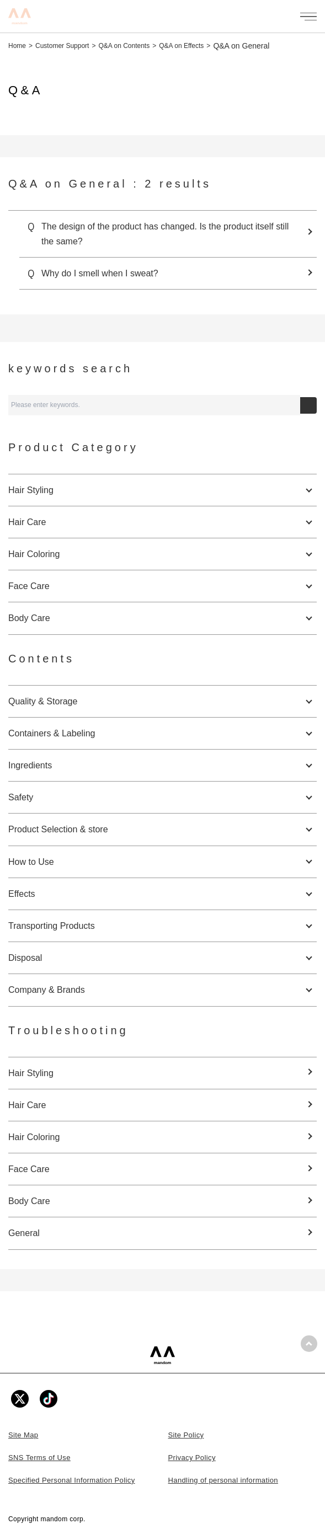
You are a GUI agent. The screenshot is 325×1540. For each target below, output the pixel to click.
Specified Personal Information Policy (71, 1480)
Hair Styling (31, 1073)
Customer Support (62, 46)
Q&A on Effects (181, 46)
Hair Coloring (34, 1137)
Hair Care (27, 1105)
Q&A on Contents (124, 46)
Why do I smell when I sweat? (99, 273)
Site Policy (186, 1435)
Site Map (23, 1435)
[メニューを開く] (308, 16)
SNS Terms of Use (39, 1457)
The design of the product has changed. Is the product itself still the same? (165, 234)
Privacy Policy (192, 1457)
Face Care (29, 1169)
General (24, 1233)
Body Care (29, 1201)
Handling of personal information (223, 1480)
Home (17, 46)
